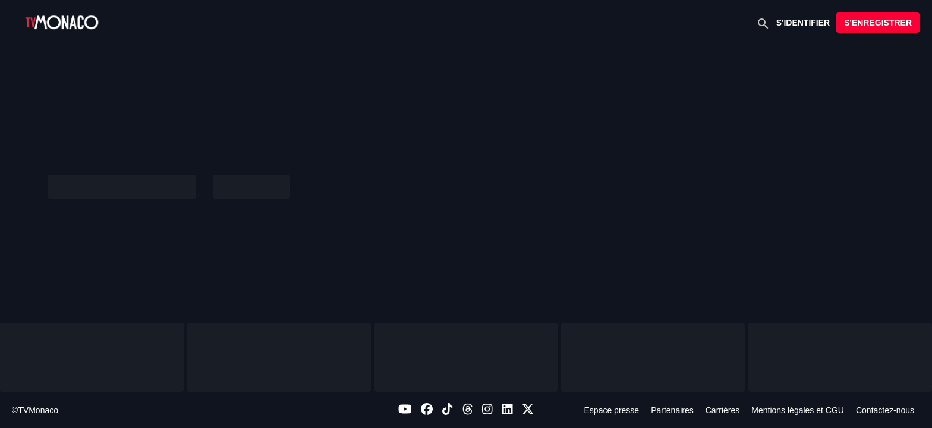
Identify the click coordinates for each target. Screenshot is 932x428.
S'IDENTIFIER (803, 22)
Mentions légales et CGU (797, 410)
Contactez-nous (885, 410)
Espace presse (612, 410)
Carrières (723, 410)
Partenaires (672, 410)
